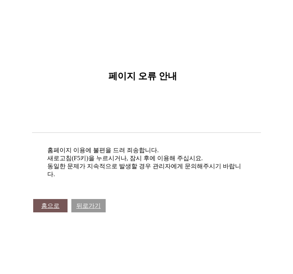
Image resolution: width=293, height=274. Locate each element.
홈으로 (50, 205)
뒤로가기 (88, 205)
